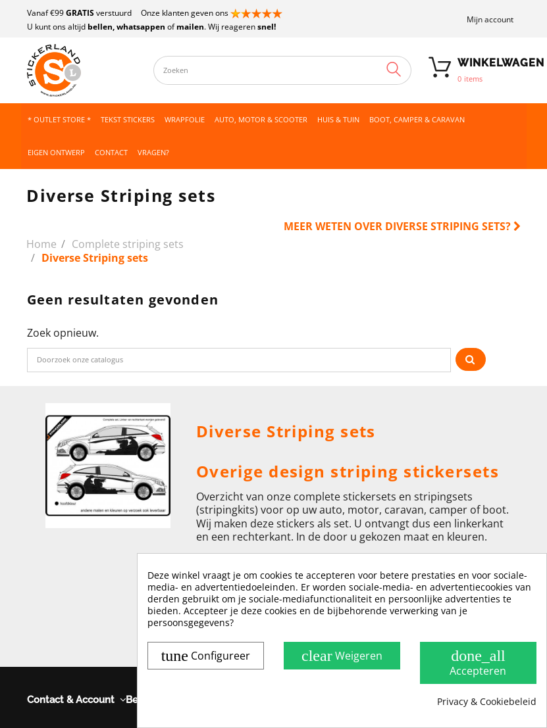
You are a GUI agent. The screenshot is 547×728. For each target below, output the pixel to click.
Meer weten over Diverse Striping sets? (402, 226)
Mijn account (490, 19)
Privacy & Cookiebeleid (486, 702)
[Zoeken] (239, 360)
